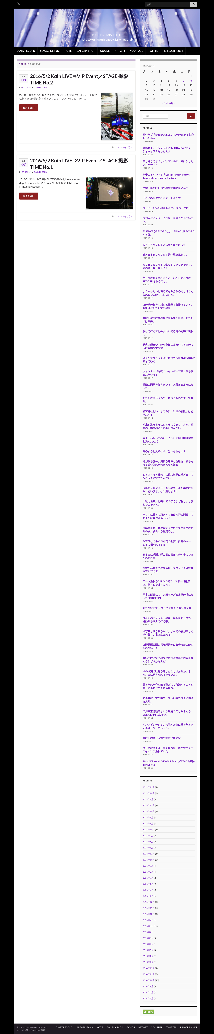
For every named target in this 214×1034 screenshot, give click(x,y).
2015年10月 (149, 914)
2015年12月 (149, 902)
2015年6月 (148, 938)
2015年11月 (149, 908)
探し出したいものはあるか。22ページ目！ (167, 207)
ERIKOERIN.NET (173, 50)
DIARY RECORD (26, 50)
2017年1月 (148, 847)
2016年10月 (149, 859)
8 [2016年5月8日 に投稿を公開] (191, 80)
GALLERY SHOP (85, 50)
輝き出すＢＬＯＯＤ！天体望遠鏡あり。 (165, 254)
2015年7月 (148, 932)
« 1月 (165, 103)
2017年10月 (149, 829)
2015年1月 (148, 962)
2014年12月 (149, 968)
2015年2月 (148, 956)
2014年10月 (149, 980)
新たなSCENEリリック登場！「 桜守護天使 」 (169, 607)
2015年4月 (148, 944)
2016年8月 (148, 871)
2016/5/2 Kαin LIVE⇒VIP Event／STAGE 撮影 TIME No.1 (79, 164)
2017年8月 (148, 841)
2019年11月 (149, 787)
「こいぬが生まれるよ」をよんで (162, 197)
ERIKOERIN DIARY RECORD (107, 34)
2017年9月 (148, 835)
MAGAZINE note (50, 50)
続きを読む (28, 107)
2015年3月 (148, 950)
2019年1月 (148, 799)
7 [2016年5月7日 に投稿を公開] (183, 80)
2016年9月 (148, 865)
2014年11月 (149, 974)
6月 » (172, 103)
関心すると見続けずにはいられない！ (164, 451)
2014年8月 (148, 992)
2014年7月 (148, 998)
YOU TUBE (136, 50)
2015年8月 (148, 926)
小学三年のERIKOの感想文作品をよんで (165, 187)
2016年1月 (148, 895)
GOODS (105, 50)
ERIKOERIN (26, 87)
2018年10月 (149, 811)
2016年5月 (148, 889)
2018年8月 (148, 823)
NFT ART (120, 50)
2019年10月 (149, 793)
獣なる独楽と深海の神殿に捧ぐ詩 (162, 737)
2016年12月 (149, 853)
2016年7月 (148, 877)
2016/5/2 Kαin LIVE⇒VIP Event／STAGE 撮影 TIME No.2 (79, 79)
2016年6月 (148, 883)
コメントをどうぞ (124, 147)
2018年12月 (149, 805)
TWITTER (153, 50)
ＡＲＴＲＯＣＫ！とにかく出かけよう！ (165, 244)
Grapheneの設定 (38, 1030)
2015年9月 (148, 920)
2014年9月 (148, 986)
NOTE (68, 50)
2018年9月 (148, 817)
